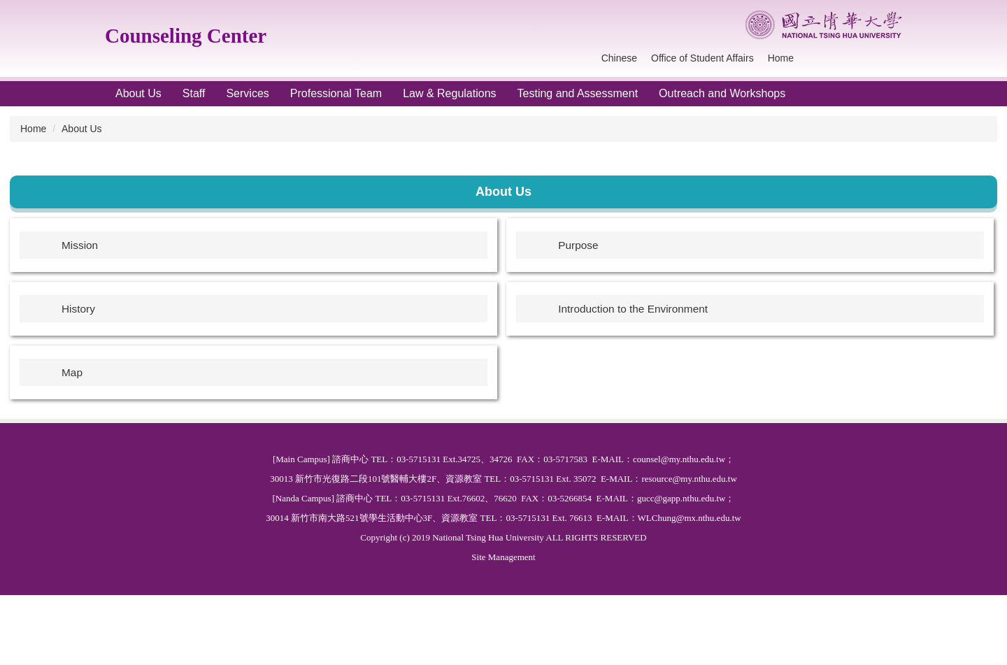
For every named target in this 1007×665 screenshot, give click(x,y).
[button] (27, 141)
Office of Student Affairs (702, 58)
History (78, 379)
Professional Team (336, 93)
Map (72, 442)
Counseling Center (185, 35)
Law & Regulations (449, 93)
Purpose (578, 315)
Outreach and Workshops (722, 93)
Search (888, 58)
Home (781, 58)
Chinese (619, 58)
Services (247, 93)
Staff (194, 93)
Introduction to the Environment (633, 379)
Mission (80, 315)
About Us (138, 93)
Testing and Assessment (577, 93)
